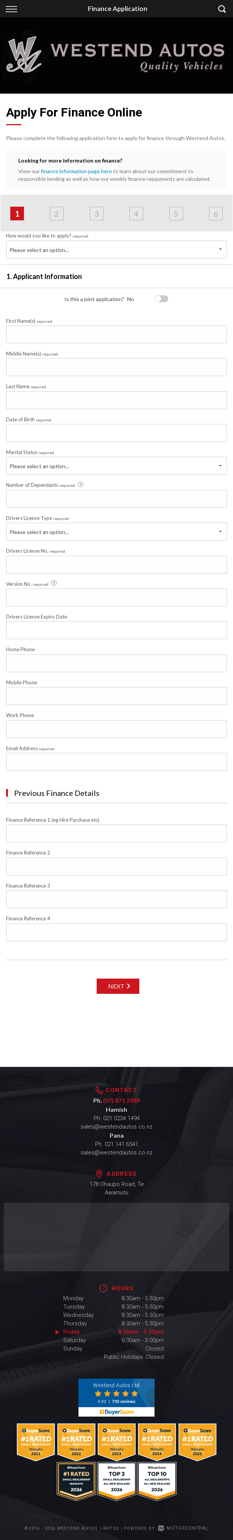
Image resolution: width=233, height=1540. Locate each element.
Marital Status (30, 452)
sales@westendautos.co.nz (117, 1126)
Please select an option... (39, 250)
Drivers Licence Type (37, 518)
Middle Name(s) (32, 354)
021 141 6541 (121, 1144)
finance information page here (76, 171)
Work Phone (20, 715)
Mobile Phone (21, 682)
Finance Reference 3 (28, 886)
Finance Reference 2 (28, 853)
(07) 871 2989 (121, 1100)
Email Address (30, 748)
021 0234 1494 (121, 1118)
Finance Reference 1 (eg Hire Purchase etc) (52, 820)
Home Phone (20, 649)
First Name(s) (29, 321)
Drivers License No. (35, 551)
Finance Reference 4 (28, 918)
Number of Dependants (45, 484)
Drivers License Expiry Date (36, 617)
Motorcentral (183, 1528)
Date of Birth (28, 419)
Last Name (26, 386)
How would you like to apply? (47, 236)
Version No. (32, 583)
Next (116, 986)
